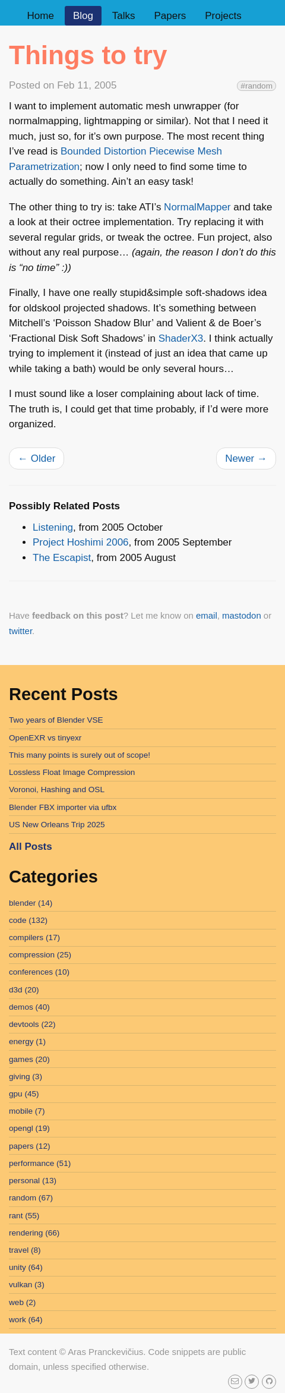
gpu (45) (24, 1093)
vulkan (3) (27, 1284)
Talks (123, 15)
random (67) (31, 1197)
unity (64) (26, 1267)
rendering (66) (34, 1232)
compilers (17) (34, 937)
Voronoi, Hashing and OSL (56, 789)
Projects (223, 15)
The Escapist (62, 557)
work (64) (26, 1319)
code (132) (28, 920)
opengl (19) (29, 1128)
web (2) (22, 1302)
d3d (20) (24, 989)
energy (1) (27, 1041)
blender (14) (30, 903)
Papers (170, 15)
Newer (246, 458)
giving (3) (25, 1076)
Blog (83, 15)
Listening (53, 527)
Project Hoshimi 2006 (81, 542)
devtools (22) (32, 1024)
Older (36, 458)
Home (40, 15)
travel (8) (25, 1250)
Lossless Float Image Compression (72, 772)
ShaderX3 (181, 338)
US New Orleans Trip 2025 (57, 824)
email (206, 615)
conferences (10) (39, 971)
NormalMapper (197, 207)
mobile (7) (27, 1111)
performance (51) (40, 1163)
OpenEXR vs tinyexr (45, 737)
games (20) (29, 1059)
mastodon (241, 615)
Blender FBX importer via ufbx (62, 807)
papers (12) (29, 1146)
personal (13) (32, 1180)
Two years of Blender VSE (56, 720)
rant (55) (24, 1215)
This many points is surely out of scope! (79, 755)
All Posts (30, 846)
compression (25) (40, 954)
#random (256, 85)
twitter (20, 631)
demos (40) (29, 1007)
